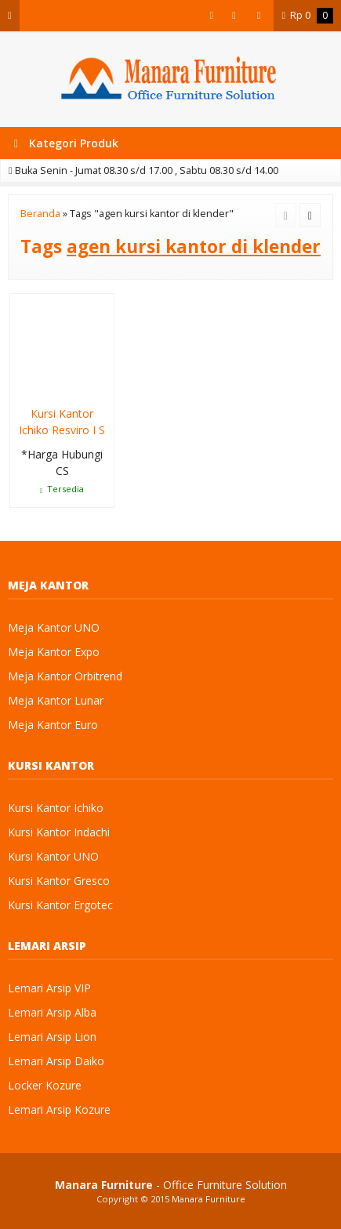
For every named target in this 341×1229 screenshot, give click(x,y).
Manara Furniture (208, 1199)
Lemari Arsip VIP (49, 988)
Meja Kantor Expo (54, 651)
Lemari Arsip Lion (52, 1036)
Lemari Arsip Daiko (56, 1060)
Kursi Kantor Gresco (59, 880)
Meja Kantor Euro (53, 724)
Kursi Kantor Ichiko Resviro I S (62, 421)
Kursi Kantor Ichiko (55, 807)
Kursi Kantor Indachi (59, 832)
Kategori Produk (66, 143)
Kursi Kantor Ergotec (60, 904)
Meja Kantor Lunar (55, 700)
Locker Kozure (45, 1085)
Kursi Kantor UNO (53, 856)
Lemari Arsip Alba (52, 1012)
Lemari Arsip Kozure (59, 1109)
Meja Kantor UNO (54, 627)
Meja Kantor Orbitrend (65, 676)
